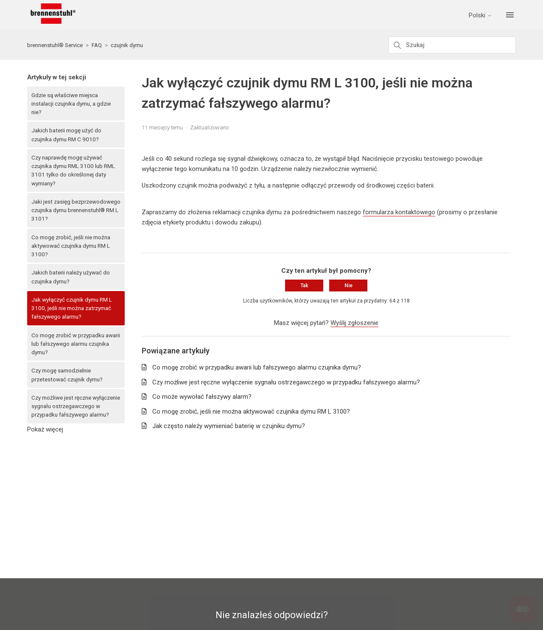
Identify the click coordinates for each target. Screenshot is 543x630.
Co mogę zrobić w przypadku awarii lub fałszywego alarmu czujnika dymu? (75, 344)
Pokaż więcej (45, 429)
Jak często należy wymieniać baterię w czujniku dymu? (228, 426)
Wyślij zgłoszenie (354, 323)
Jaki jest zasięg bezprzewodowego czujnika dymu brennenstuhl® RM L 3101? (75, 210)
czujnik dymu (127, 45)
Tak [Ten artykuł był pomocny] (304, 285)
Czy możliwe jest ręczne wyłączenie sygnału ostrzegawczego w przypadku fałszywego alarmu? (75, 406)
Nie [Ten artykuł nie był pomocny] (348, 285)
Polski (481, 15)
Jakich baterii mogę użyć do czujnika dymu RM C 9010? (66, 134)
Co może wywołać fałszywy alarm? (202, 396)
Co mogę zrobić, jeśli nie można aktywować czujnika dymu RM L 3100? (70, 246)
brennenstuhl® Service (55, 45)
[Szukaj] (452, 44)
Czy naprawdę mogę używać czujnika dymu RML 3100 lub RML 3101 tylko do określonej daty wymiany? (73, 170)
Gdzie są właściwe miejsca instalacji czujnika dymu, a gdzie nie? (71, 104)
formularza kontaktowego (399, 212)
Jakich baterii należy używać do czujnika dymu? (70, 276)
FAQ (97, 45)
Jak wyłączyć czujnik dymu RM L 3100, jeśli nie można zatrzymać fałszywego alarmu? (71, 308)
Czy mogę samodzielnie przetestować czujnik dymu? (67, 374)
